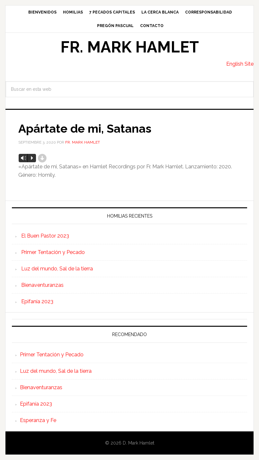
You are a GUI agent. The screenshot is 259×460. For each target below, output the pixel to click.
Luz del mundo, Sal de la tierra (57, 269)
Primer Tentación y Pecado (53, 252)
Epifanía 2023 (37, 301)
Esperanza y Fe (38, 420)
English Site (240, 64)
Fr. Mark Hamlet (129, 47)
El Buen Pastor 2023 (45, 236)
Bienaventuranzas (42, 285)
